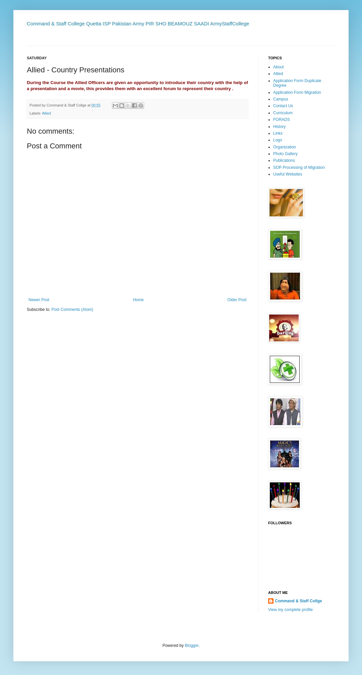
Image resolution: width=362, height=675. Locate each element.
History (279, 126)
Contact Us (283, 106)
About (278, 67)
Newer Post (38, 299)
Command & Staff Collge (298, 601)
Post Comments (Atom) (72, 309)
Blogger (191, 645)
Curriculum (283, 113)
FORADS (281, 119)
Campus (280, 99)
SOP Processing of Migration (299, 167)
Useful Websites (287, 174)
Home (138, 299)
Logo (277, 140)
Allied (46, 113)
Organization (284, 147)
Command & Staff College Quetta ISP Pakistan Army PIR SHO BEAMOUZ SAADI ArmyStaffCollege (138, 23)
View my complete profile (290, 609)
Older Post (236, 299)
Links (278, 133)
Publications (284, 160)
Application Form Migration (297, 92)
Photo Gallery (285, 153)
